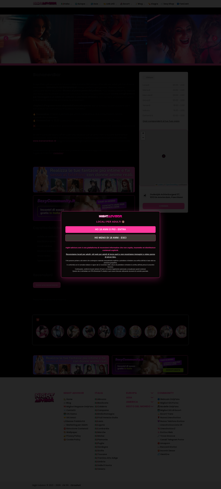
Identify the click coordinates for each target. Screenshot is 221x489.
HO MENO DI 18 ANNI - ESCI (110, 238)
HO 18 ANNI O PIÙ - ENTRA (110, 229)
